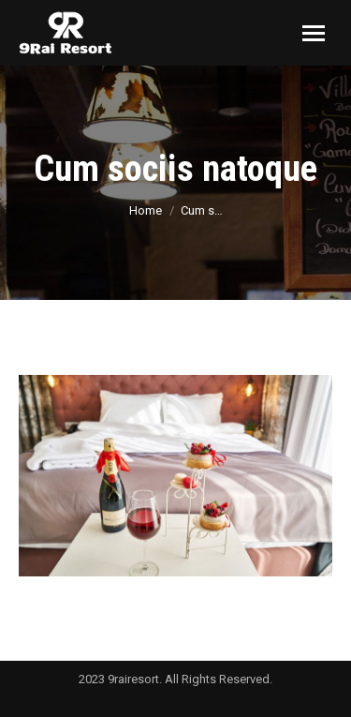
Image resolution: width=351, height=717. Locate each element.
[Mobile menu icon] (313, 33)
